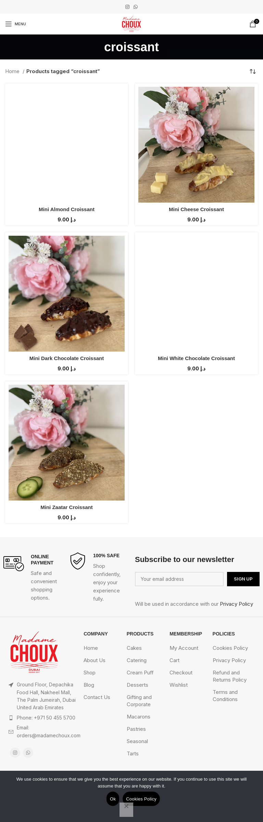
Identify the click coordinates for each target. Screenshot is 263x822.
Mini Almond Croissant (67, 209)
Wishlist (179, 685)
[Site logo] (131, 23)
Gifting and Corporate (139, 701)
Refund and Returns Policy (230, 676)
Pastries (136, 729)
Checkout (181, 672)
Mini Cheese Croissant (196, 209)
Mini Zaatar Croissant (66, 507)
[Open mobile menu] (15, 24)
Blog (89, 685)
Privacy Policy (236, 604)
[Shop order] (253, 71)
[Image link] (34, 652)
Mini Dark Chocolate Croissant (66, 358)
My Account (184, 648)
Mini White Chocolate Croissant (196, 358)
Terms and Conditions (225, 695)
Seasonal (137, 741)
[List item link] (43, 718)
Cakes (134, 648)
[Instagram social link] (127, 6)
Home (13, 71)
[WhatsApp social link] (136, 6)
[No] (126, 810)
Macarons (138, 716)
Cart (174, 660)
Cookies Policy (230, 648)
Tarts (133, 753)
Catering (137, 660)
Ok (113, 799)
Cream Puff (140, 672)
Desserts (137, 685)
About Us (94, 660)
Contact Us (97, 697)
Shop (90, 672)
